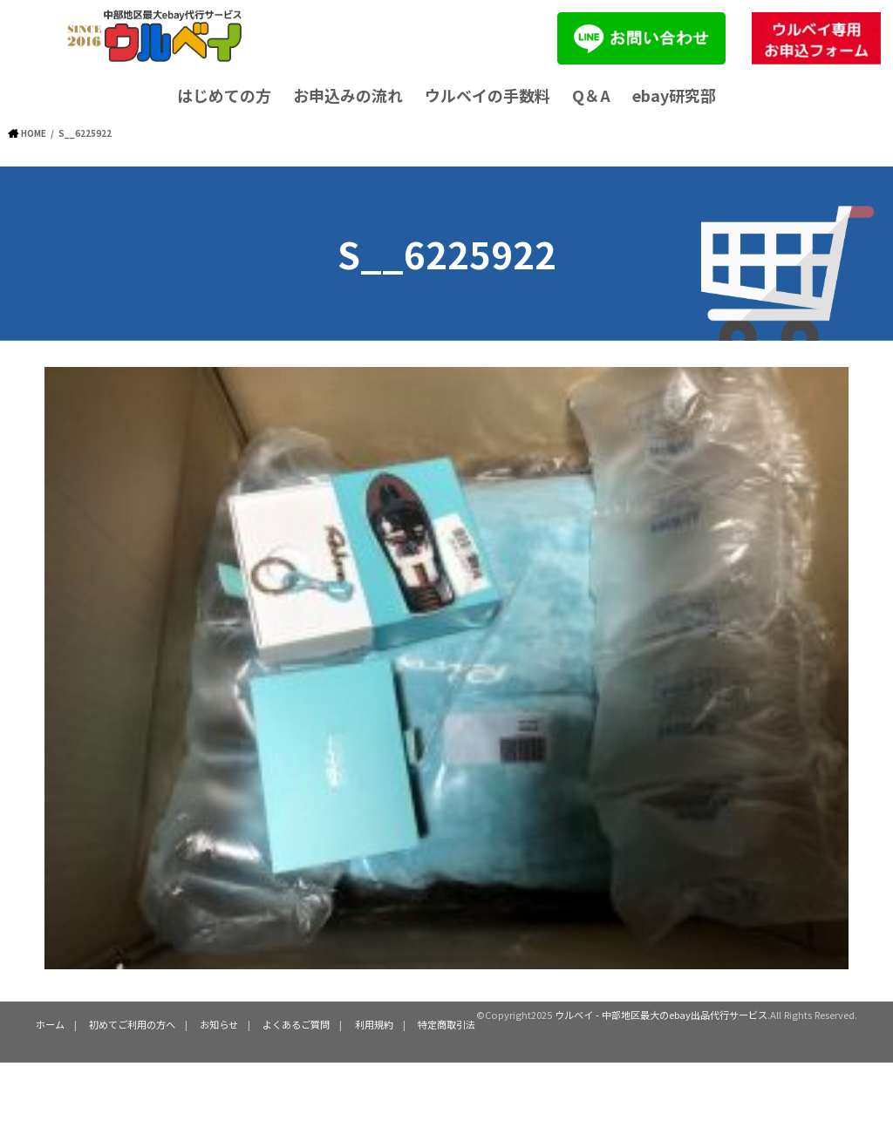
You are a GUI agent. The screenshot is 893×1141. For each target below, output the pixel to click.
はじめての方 (224, 95)
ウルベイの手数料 (487, 95)
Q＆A (591, 95)
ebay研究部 (674, 95)
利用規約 (373, 1024)
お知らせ (219, 1024)
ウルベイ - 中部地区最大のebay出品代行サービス (661, 1014)
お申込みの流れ (348, 95)
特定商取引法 (445, 1024)
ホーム (50, 1024)
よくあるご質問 (296, 1024)
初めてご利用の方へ (132, 1024)
